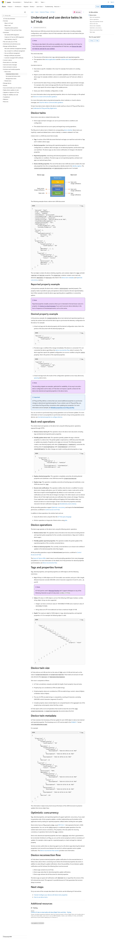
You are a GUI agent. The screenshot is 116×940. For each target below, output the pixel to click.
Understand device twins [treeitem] (12, 74)
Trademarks (67, 935)
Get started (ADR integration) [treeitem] (12, 34)
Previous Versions (14, 935)
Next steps (92, 32)
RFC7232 (61, 825)
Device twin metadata (68, 277)
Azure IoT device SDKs (39, 558)
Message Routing (54, 590)
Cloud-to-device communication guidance (51, 102)
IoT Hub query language (64, 517)
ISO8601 (73, 722)
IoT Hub (52, 12)
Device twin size (94, 23)
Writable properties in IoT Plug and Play (62, 407)
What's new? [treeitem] (8, 25)
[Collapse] (25, 12)
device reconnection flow (62, 350)
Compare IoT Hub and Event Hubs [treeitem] (13, 30)
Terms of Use (59, 935)
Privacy (35, 935)
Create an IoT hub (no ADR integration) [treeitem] (14, 37)
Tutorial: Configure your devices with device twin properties (50, 895)
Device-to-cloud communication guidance (45, 96)
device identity (68, 130)
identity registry (76, 166)
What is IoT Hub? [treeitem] (9, 23)
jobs (66, 520)
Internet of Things (44, 12)
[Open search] (108, 2)
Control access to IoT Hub (52, 509)
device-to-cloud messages (48, 306)
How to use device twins (41, 897)
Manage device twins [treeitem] (11, 78)
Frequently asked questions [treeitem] (11, 28)
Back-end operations (95, 17)
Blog (22, 935)
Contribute (29, 935)
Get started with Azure (107, 6)
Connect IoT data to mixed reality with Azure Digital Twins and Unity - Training (51, 912)
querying (36, 378)
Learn (32, 12)
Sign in (112, 2)
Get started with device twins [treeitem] (13, 76)
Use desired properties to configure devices (50, 417)
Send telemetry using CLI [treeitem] (11, 39)
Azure (36, 12)
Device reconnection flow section (49, 850)
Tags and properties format (96, 21)
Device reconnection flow (50, 563)
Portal (97, 6)
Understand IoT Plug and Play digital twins (45, 108)
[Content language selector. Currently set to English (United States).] (9, 931)
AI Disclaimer (5, 935)
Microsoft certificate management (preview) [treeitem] (15, 48)
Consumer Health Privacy (46, 935)
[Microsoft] (3, 2)
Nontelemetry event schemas (68, 504)
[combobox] (14, 15)
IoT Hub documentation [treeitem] (9, 18)
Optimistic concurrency (58, 507)
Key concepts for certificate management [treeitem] (15, 51)
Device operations (94, 19)
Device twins (93, 15)
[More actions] (83, 12)
